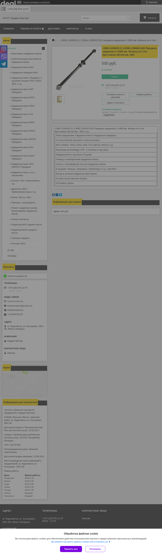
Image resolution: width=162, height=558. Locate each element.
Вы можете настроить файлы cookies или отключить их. (79, 542)
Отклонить (95, 549)
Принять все (71, 549)
